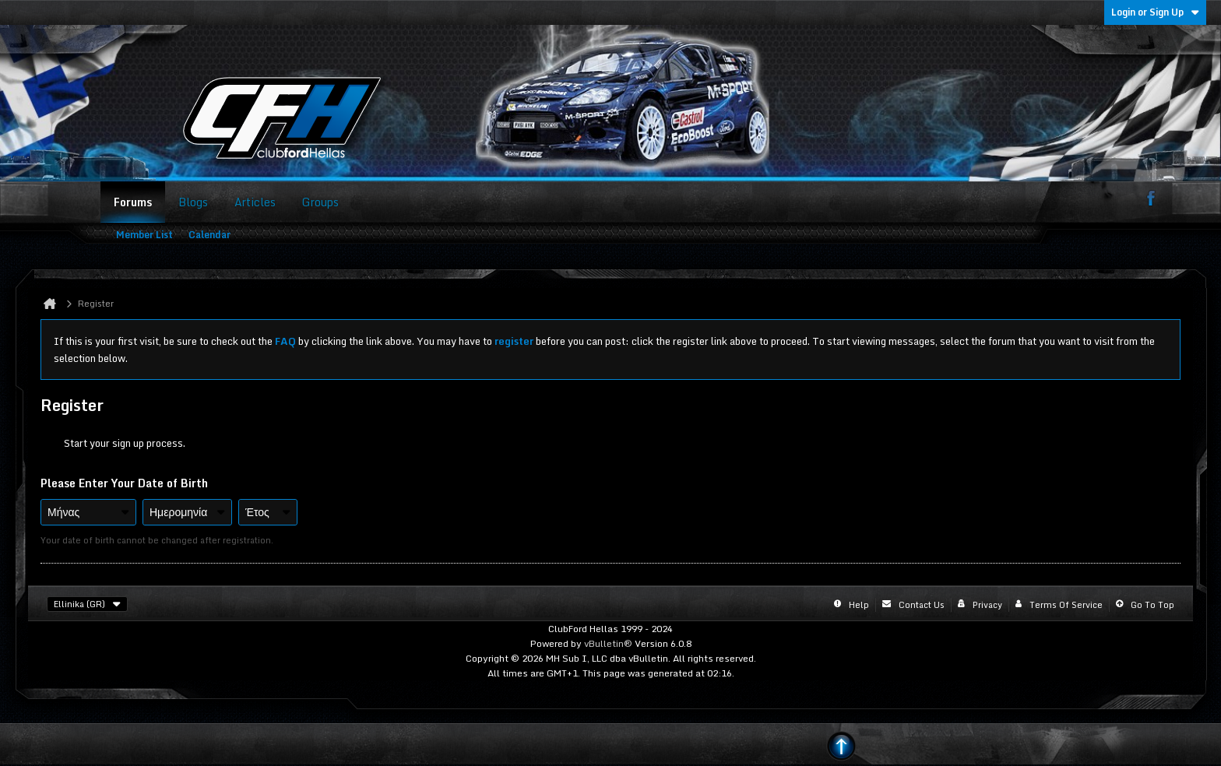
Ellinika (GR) (87, 604)
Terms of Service (1066, 605)
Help (859, 605)
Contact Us (922, 605)
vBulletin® (608, 643)
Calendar (209, 234)
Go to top (1152, 605)
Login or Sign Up (1155, 12)
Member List (144, 234)
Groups (320, 202)
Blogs (193, 202)
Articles (255, 202)
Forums (133, 202)
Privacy (987, 605)
